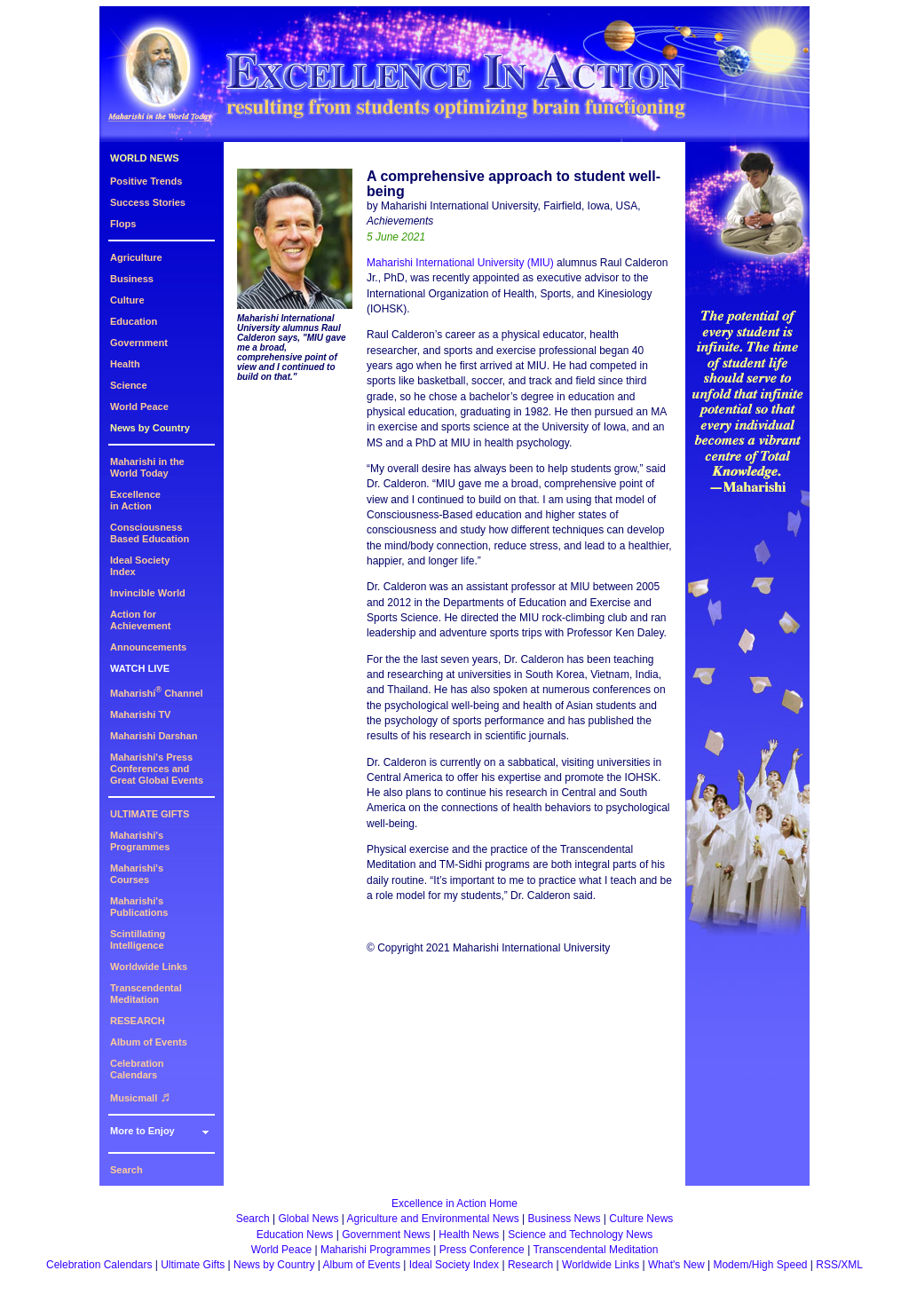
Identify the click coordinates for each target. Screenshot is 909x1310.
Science (128, 385)
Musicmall (140, 1098)
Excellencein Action (135, 500)
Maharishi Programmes (375, 1249)
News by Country (150, 427)
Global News (308, 1218)
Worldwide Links (148, 966)
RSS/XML (839, 1265)
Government (139, 342)
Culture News (641, 1218)
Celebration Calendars (137, 1069)
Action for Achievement (140, 620)
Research (530, 1265)
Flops (123, 223)
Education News (295, 1234)
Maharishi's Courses (136, 874)
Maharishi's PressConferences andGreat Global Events (156, 768)
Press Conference (482, 1249)
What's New (676, 1265)
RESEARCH (137, 1020)
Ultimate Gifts (193, 1265)
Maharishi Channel (156, 693)
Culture (127, 300)
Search (126, 1169)
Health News (469, 1234)
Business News (564, 1218)
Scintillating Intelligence (137, 939)
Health (125, 364)
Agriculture (136, 257)
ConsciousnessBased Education (149, 533)
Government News (386, 1234)
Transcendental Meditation (146, 993)
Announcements (148, 647)
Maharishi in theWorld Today (147, 467)
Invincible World (148, 593)
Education (133, 321)
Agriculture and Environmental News (433, 1218)
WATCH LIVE (140, 668)
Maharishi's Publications (139, 907)
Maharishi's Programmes (140, 841)
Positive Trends (146, 181)
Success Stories (148, 202)
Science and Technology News (580, 1234)
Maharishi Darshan (153, 735)
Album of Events (148, 1042)
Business (132, 278)
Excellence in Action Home (454, 1203)
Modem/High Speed (760, 1265)
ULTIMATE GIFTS (149, 814)
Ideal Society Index (454, 1265)
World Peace (139, 406)
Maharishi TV (140, 714)
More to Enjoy (142, 1130)
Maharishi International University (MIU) (460, 262)
